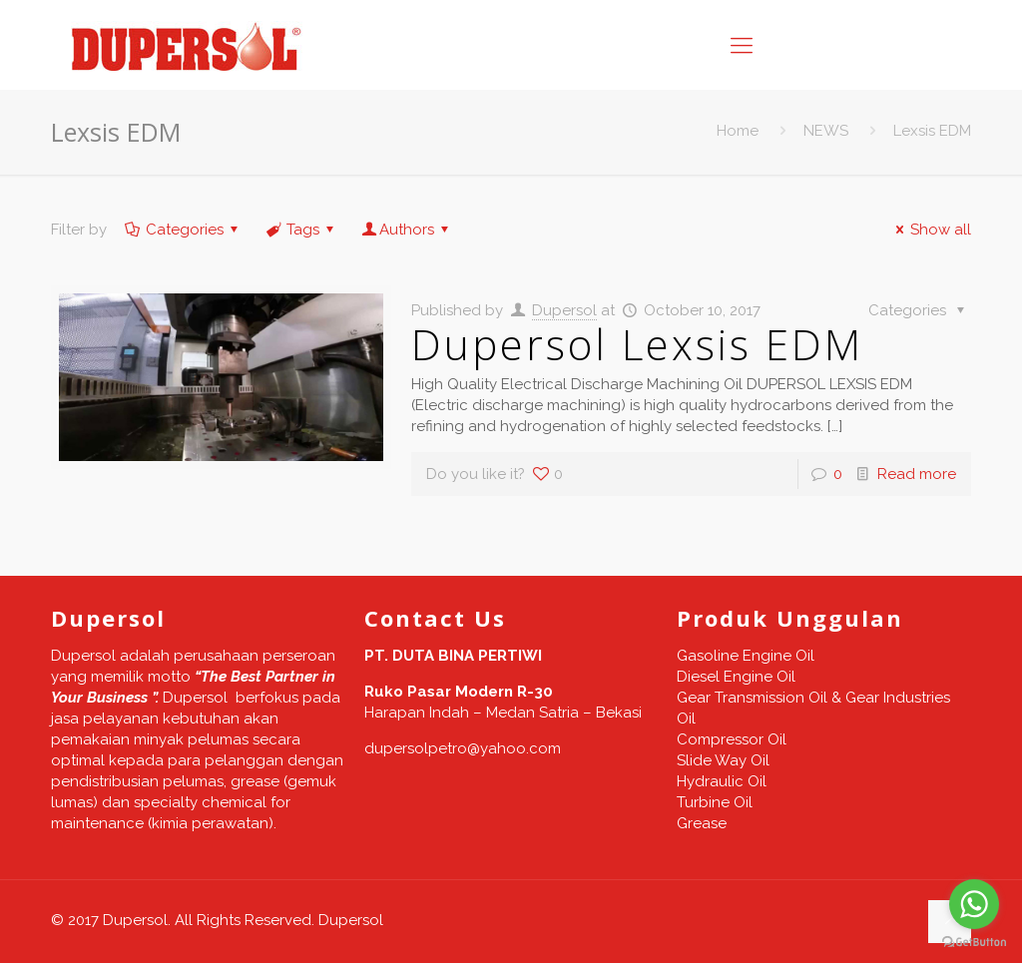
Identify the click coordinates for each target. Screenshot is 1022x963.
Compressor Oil (731, 739)
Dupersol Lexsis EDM (637, 343)
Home (738, 131)
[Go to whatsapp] (974, 904)
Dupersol (564, 310)
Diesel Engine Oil (736, 677)
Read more (916, 474)
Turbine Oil (715, 802)
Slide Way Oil (723, 760)
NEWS (825, 131)
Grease (702, 823)
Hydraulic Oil (721, 781)
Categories (183, 230)
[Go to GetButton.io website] (974, 942)
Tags (301, 230)
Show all (930, 230)
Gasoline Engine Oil (745, 656)
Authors (406, 230)
